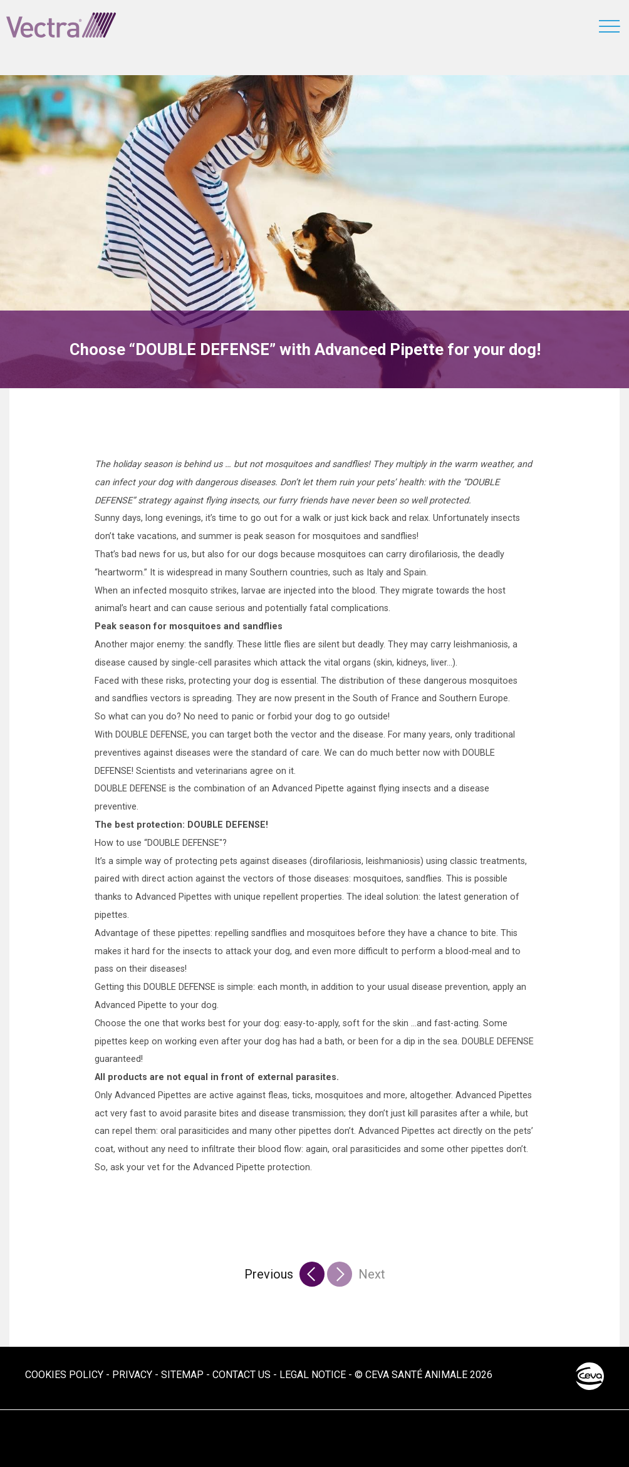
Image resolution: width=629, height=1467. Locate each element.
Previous (268, 1274)
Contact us (241, 1375)
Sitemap (182, 1375)
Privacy (132, 1375)
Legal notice (312, 1375)
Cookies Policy (64, 1375)
